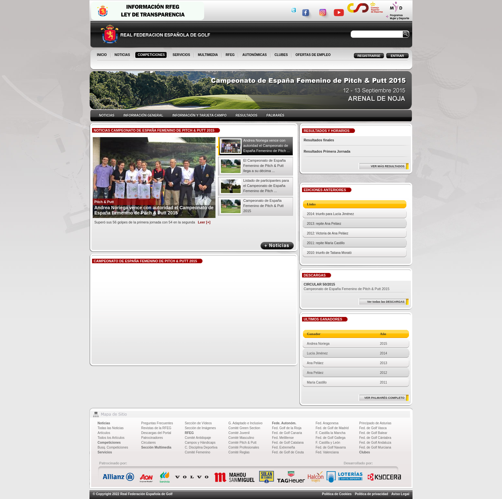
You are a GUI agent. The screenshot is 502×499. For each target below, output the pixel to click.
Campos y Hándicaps (200, 442)
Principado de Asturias (375, 423)
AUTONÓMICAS (254, 55)
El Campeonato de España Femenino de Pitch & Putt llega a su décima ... (264, 165)
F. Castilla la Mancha (330, 433)
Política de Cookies (337, 494)
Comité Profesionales (243, 447)
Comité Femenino (197, 452)
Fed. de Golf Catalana (288, 442)
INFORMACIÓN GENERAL (143, 115)
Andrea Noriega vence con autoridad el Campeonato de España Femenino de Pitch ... (266, 145)
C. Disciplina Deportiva (201, 447)
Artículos (104, 433)
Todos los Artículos (111, 437)
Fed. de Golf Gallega (330, 437)
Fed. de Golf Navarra (331, 447)
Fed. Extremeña (283, 447)
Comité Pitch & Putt (242, 442)
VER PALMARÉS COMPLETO (384, 397)
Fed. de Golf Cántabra (375, 437)
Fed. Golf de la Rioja (286, 428)
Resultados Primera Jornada (327, 151)
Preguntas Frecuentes (157, 423)
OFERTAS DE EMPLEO (313, 55)
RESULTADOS (246, 115)
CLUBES (281, 55)
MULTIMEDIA (208, 55)
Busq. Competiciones (113, 447)
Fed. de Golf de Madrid (332, 428)
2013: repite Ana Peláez (324, 223)
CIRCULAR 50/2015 (319, 284)
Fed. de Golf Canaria (287, 433)
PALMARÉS (275, 115)
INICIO (102, 55)
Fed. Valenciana (327, 452)
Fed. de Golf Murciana (375, 447)
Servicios (105, 452)
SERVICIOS (182, 55)
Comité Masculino (241, 437)
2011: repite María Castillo (326, 243)
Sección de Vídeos (198, 423)
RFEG (231, 55)
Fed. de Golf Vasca (373, 428)
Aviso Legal (400, 494)
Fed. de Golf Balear (373, 433)
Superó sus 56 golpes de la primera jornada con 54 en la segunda (152, 222)
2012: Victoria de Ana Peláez (327, 233)
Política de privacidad (371, 494)
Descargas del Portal (156, 433)
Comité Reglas (239, 452)
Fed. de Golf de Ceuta (288, 452)
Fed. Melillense (283, 437)
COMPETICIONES (152, 55)
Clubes (364, 452)
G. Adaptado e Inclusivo (245, 423)
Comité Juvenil (239, 433)
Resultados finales (319, 140)
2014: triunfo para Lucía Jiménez (330, 214)
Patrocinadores (152, 437)
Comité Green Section (244, 428)
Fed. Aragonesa (327, 423)
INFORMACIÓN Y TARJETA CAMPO (199, 115)
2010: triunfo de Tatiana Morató (329, 253)
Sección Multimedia (156, 447)
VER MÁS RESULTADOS (387, 166)
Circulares (148, 442)
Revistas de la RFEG (156, 428)
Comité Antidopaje (198, 437)
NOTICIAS (123, 55)
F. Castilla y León (328, 442)
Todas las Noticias (111, 428)
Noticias (104, 423)
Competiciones (109, 442)
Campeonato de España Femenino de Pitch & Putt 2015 (263, 206)
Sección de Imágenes (200, 428)
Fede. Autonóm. (284, 423)
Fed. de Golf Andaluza (375, 442)
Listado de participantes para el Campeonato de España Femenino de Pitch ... (266, 186)
